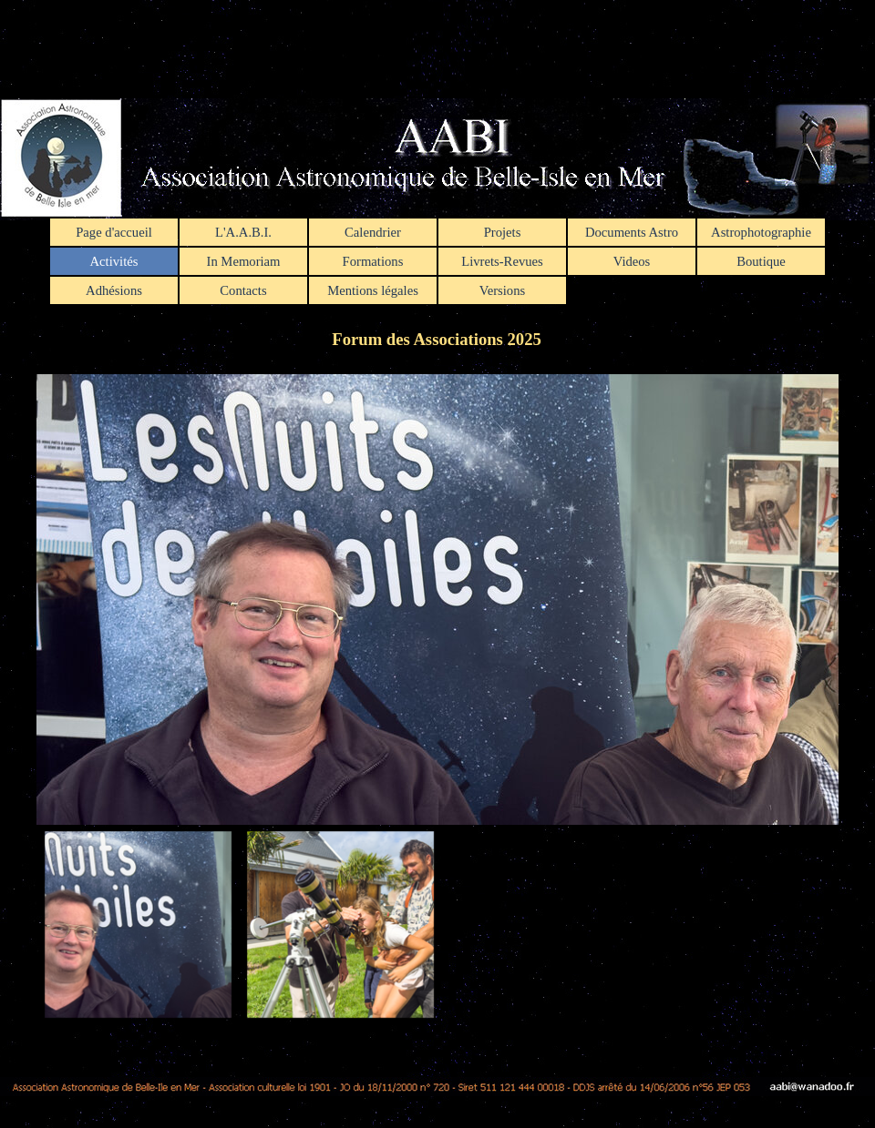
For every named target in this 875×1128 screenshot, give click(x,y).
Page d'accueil (114, 232)
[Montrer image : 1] (137, 924)
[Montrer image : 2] (340, 924)
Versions (502, 290)
